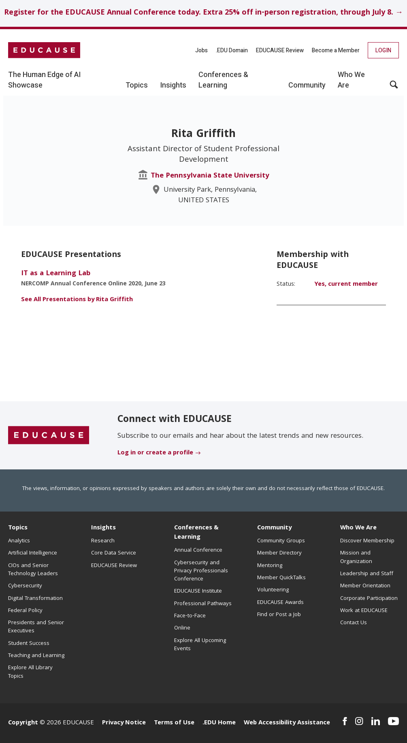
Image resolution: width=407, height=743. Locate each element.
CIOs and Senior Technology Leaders (33, 569)
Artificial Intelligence (32, 553)
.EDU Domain (232, 50)
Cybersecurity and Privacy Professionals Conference (201, 571)
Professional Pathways (203, 604)
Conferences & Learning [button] (223, 80)
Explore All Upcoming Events (200, 644)
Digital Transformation (35, 598)
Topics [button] (137, 85)
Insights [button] (173, 85)
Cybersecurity (25, 586)
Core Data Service (113, 553)
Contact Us (353, 623)
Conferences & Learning (196, 533)
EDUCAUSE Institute (198, 591)
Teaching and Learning (36, 655)
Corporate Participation (369, 598)
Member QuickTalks (281, 578)
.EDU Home (219, 723)
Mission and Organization (356, 557)
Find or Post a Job (279, 614)
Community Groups (281, 541)
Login (383, 50)
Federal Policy (25, 610)
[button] (394, 87)
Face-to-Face (190, 616)
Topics (18, 528)
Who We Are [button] (351, 80)
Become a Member (336, 50)
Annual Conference (198, 550)
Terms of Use (174, 723)
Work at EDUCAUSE (364, 610)
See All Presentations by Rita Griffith (77, 300)
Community (274, 528)
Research (103, 541)
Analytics (19, 541)
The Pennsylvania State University (210, 176)
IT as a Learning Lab (55, 274)
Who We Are (358, 528)
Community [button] (307, 85)
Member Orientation (365, 586)
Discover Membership (367, 541)
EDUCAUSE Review (280, 50)
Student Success (28, 643)
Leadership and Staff (366, 574)
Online (182, 628)
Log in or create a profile (155, 453)
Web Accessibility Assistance (287, 723)
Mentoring (269, 565)
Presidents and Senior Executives (36, 627)
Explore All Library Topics (30, 672)
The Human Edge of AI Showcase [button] (44, 80)
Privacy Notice (124, 723)
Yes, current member (346, 284)
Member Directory (279, 553)
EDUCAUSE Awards (280, 602)
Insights (103, 528)
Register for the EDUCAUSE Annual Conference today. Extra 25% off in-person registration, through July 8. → (203, 13)
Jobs (201, 50)
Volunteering (273, 590)
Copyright (23, 723)
